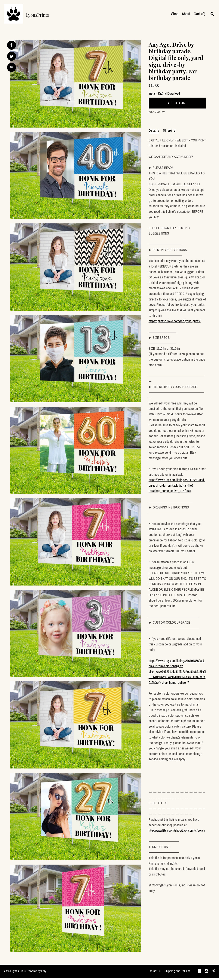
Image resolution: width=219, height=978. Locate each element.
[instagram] (206, 971)
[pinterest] (214, 971)
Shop (174, 13)
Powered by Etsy (36, 971)
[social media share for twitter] (11, 56)
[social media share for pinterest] (11, 68)
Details (154, 130)
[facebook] (199, 971)
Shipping (169, 130)
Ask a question (157, 111)
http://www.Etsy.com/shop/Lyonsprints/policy (177, 830)
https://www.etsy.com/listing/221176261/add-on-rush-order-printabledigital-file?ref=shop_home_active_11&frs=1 (177, 485)
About (186, 13)
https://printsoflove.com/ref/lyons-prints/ (175, 321)
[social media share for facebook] (11, 45)
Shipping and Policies (177, 971)
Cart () (199, 13)
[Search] (212, 14)
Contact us (154, 971)
